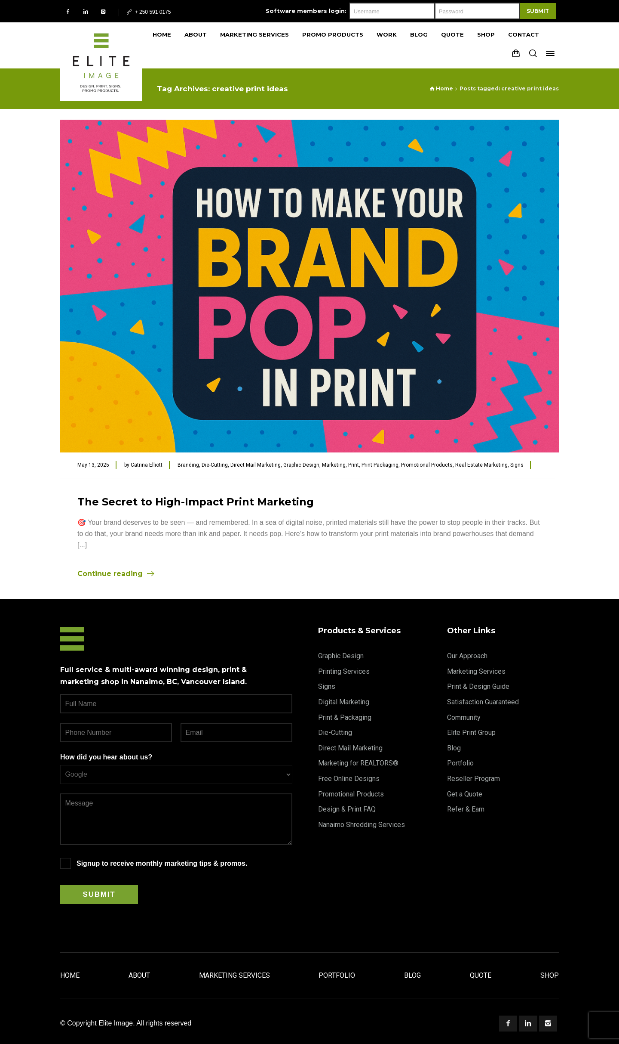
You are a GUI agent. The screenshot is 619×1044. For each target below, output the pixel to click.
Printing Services (344, 671)
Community (464, 717)
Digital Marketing (343, 702)
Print (353, 465)
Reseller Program (473, 778)
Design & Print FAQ (347, 809)
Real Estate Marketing (481, 465)
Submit (538, 11)
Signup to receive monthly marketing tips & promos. (162, 863)
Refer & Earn (465, 809)
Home (70, 975)
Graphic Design (301, 465)
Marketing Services (476, 671)
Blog (454, 748)
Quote (480, 975)
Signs (517, 465)
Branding (188, 465)
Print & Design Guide (478, 686)
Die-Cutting (215, 465)
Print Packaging (380, 465)
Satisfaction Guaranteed (483, 702)
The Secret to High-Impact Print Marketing (195, 502)
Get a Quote (464, 794)
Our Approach (467, 656)
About (139, 975)
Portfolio (460, 763)
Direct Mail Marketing (255, 465)
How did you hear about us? (106, 757)
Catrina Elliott (146, 465)
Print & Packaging (344, 717)
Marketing (334, 465)
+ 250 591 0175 (148, 12)
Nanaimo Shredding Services (361, 825)
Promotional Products (427, 465)
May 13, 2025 (93, 465)
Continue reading (110, 574)
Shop (549, 975)
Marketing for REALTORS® (358, 763)
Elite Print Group (471, 732)
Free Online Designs (349, 778)
